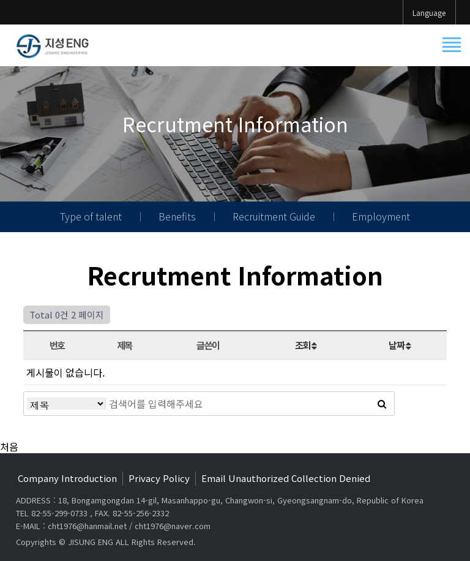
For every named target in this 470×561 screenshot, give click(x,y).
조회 (305, 345)
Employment (381, 216)
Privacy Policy (159, 478)
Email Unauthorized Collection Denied (285, 478)
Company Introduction (67, 478)
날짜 (399, 345)
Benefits (177, 216)
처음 (9, 446)
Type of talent (91, 216)
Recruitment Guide (274, 216)
